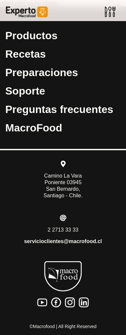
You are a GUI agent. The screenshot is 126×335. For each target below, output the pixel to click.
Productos (31, 35)
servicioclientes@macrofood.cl (63, 241)
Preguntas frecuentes (59, 109)
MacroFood (33, 128)
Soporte (25, 91)
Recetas (25, 54)
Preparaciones (41, 72)
